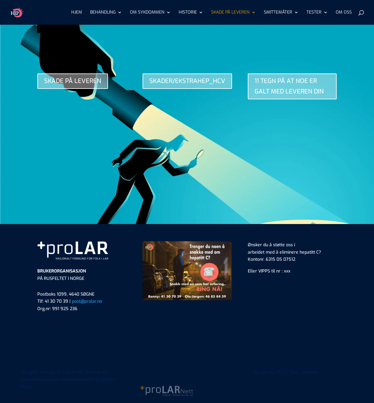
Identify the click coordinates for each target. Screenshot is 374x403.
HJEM (76, 12)
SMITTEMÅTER (278, 12)
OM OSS (344, 12)
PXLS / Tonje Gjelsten (296, 385)
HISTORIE (188, 12)
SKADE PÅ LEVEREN (230, 12)
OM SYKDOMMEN (147, 12)
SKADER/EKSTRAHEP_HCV (187, 81)
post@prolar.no (87, 301)
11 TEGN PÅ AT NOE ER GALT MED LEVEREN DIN (289, 86)
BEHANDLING (103, 12)
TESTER (314, 12)
